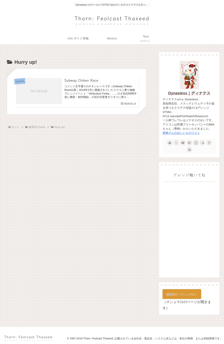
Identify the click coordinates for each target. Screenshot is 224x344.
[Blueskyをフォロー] (182, 142)
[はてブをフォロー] (189, 142)
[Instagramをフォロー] (195, 142)
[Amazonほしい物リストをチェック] (208, 142)
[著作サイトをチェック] (169, 142)
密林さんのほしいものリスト (181, 132)
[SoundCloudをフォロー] (202, 142)
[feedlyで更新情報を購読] (189, 149)
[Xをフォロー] (176, 142)
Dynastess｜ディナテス (189, 93)
